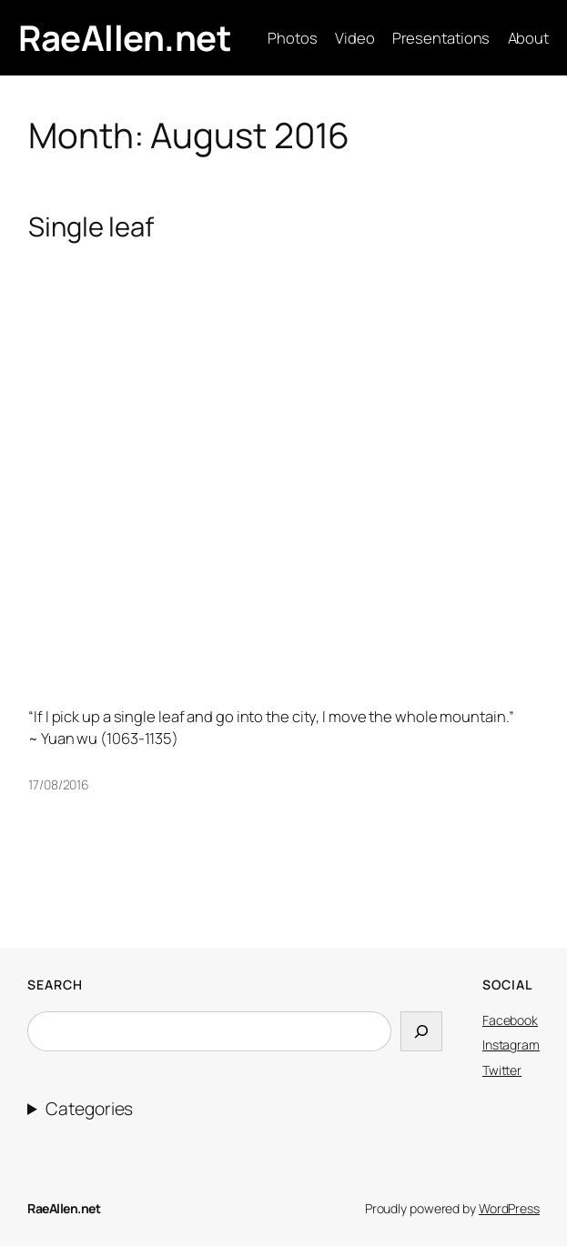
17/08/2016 (58, 784)
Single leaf (91, 227)
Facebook (510, 1020)
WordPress (509, 1208)
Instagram (511, 1044)
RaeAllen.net (124, 38)
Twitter (501, 1070)
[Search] (421, 1031)
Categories (89, 1108)
